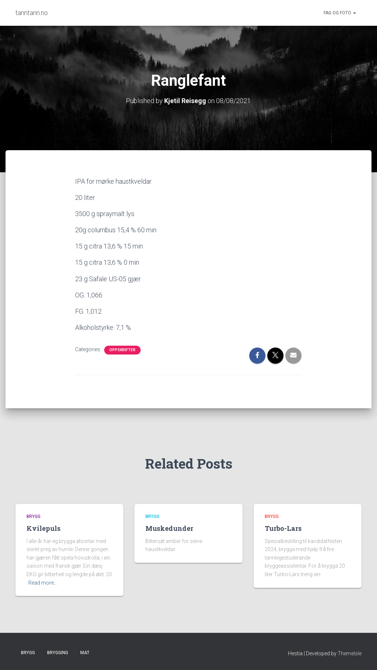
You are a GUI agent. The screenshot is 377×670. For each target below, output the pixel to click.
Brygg (33, 516)
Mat (84, 652)
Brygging (57, 652)
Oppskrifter (122, 350)
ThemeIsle (350, 653)
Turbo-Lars (283, 528)
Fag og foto (340, 12)
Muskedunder (169, 528)
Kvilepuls (43, 528)
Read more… (42, 583)
